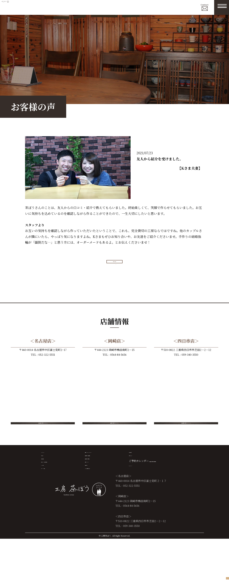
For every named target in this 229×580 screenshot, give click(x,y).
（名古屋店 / (156, 487)
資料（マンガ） (94, 494)
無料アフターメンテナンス (99, 473)
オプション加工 (50, 508)
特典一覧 (90, 501)
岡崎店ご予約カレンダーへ (114, 437)
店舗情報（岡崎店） (96, 487)
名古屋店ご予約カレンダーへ (43, 437)
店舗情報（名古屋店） (97, 480)
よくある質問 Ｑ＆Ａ (96, 508)
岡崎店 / (167, 487)
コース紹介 (47, 501)
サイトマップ (136, 494)
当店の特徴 (47, 487)
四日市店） (178, 487)
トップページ (48, 473)
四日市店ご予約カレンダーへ (186, 437)
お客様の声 (135, 473)
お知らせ (46, 480)
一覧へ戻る (116, 267)
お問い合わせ (136, 480)
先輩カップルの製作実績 (55, 494)
